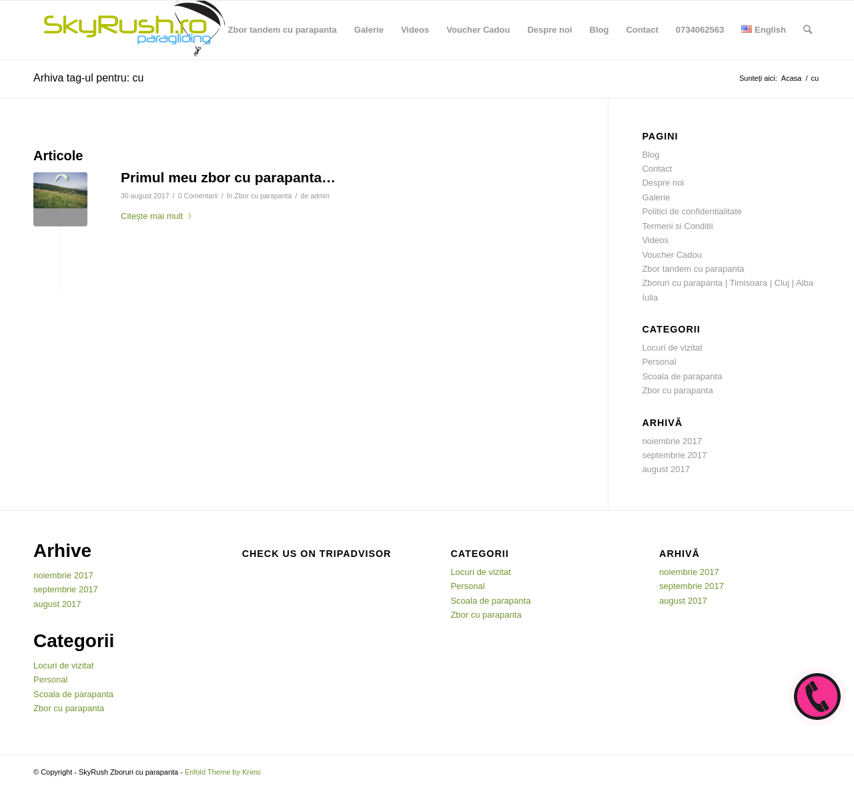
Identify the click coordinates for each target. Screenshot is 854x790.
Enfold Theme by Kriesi (223, 772)
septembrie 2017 (674, 455)
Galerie (656, 197)
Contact (657, 169)
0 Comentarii (198, 196)
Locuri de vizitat (672, 348)
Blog (650, 155)
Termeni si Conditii (677, 226)
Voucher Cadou (672, 255)
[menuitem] (283, 30)
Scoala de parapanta (682, 376)
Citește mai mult (159, 216)
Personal (659, 362)
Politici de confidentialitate (692, 211)
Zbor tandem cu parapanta (693, 269)
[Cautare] (808, 30)
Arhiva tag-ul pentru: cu (88, 77)
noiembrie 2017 (672, 441)
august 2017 (666, 469)
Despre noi (663, 183)
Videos (655, 240)
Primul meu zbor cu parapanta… (228, 177)
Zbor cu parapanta (263, 196)
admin (320, 196)
